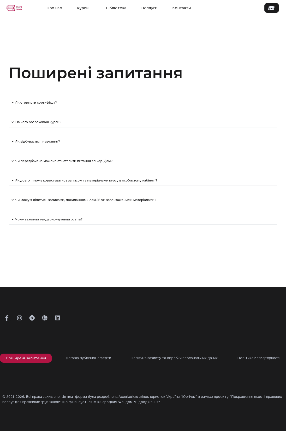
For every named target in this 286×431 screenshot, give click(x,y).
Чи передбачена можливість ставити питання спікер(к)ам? (64, 161)
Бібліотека (116, 8)
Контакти (181, 8)
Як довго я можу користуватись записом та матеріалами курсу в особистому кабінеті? (86, 180)
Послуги (149, 8)
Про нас (54, 8)
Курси (84, 8)
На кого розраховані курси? (38, 122)
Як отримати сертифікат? (36, 102)
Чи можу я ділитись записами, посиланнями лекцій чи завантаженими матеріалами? (85, 200)
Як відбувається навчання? (37, 141)
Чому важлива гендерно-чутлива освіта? (49, 219)
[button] (143, 102)
